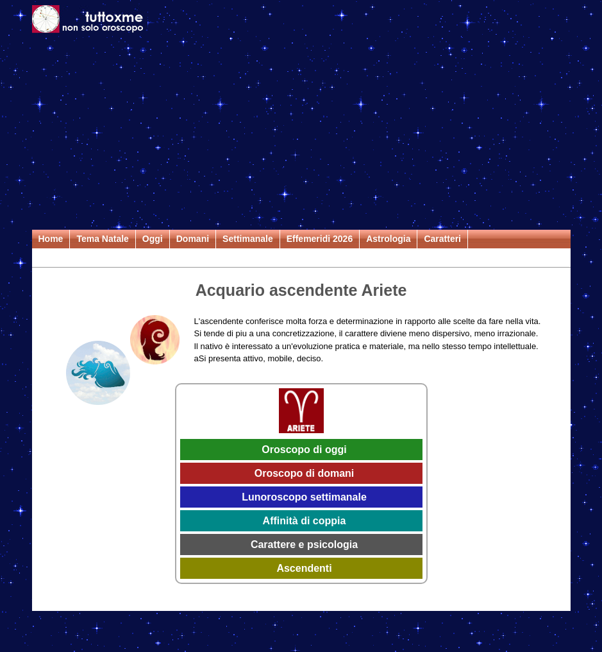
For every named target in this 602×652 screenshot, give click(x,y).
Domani (192, 239)
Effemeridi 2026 (320, 239)
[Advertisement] (301, 133)
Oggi (152, 239)
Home (50, 239)
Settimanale (247, 239)
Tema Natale (102, 239)
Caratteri (442, 239)
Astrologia (388, 239)
